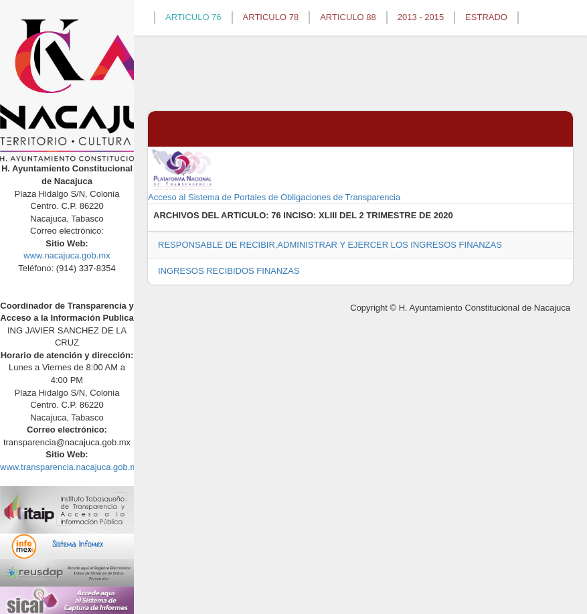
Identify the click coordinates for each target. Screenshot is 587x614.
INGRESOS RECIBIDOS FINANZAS (229, 271)
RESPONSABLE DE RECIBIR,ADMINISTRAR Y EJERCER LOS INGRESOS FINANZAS (330, 245)
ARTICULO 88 (348, 17)
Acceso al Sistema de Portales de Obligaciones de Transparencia (274, 174)
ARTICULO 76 (193, 17)
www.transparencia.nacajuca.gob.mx (71, 467)
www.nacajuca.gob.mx (66, 255)
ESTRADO (486, 17)
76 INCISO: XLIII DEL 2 (317, 215)
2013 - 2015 (421, 17)
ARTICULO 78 (271, 17)
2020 (443, 215)
